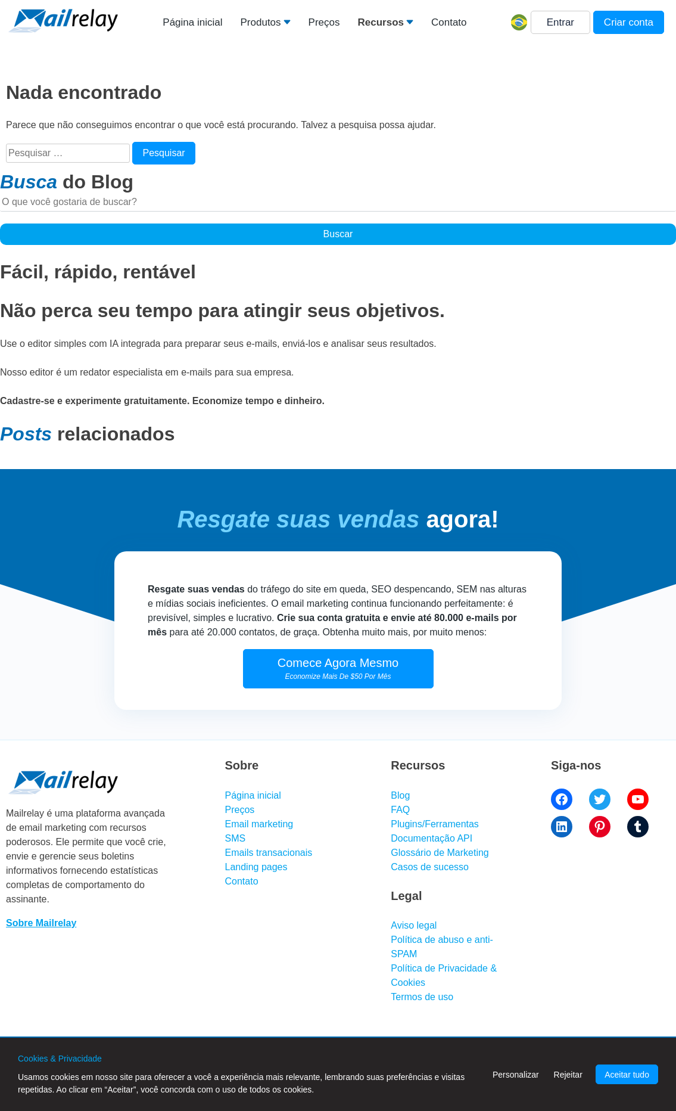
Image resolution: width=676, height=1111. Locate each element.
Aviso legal (414, 925)
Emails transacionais (269, 853)
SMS (235, 838)
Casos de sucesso (430, 867)
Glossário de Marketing (440, 853)
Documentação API (431, 838)
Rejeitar (568, 1074)
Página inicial (192, 22)
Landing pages (256, 867)
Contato (449, 22)
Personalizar (516, 1074)
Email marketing (259, 824)
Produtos (261, 22)
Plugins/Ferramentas (435, 824)
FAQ (400, 810)
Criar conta (628, 22)
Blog (400, 795)
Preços (324, 22)
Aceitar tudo (627, 1074)
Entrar (560, 22)
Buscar (338, 234)
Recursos (380, 22)
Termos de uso (422, 997)
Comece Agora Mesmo (338, 668)
